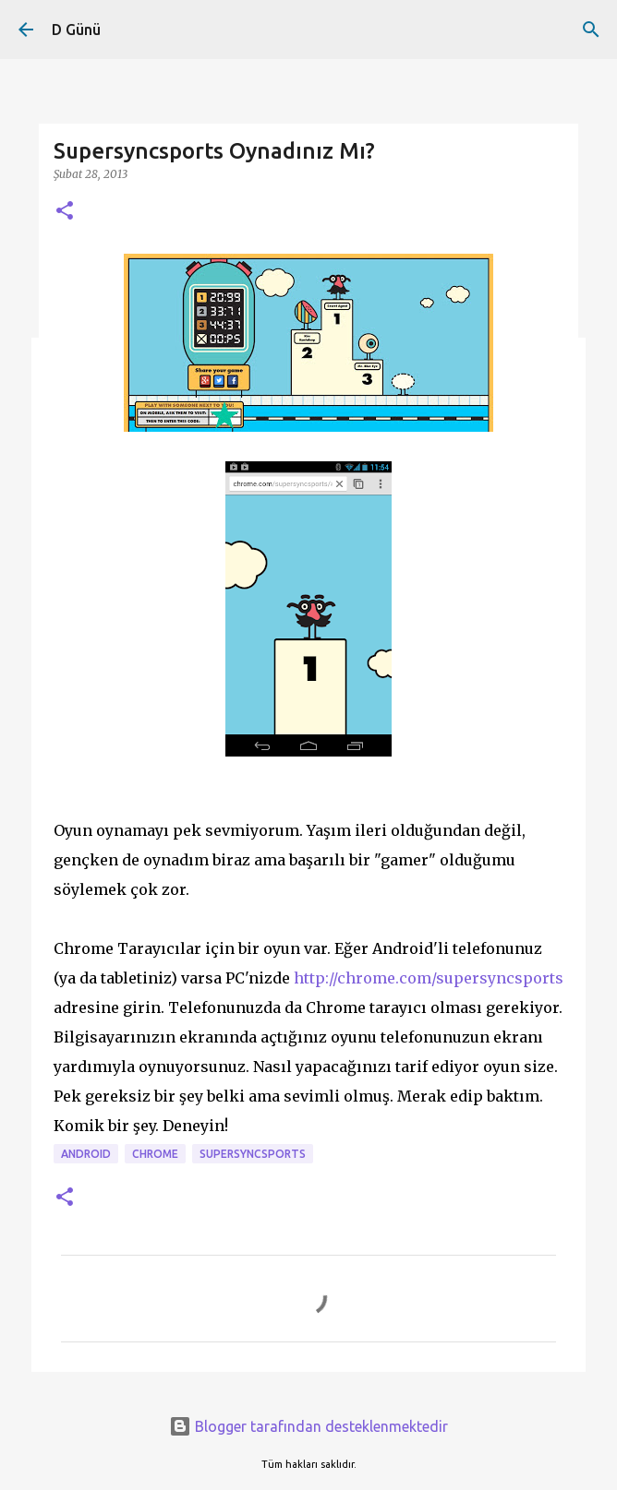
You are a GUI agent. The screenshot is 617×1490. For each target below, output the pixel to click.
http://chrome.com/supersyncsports (428, 978)
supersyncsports (253, 1154)
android (86, 1154)
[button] (65, 211)
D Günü (76, 29)
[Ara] (591, 29)
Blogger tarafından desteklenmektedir (308, 1426)
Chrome (155, 1154)
